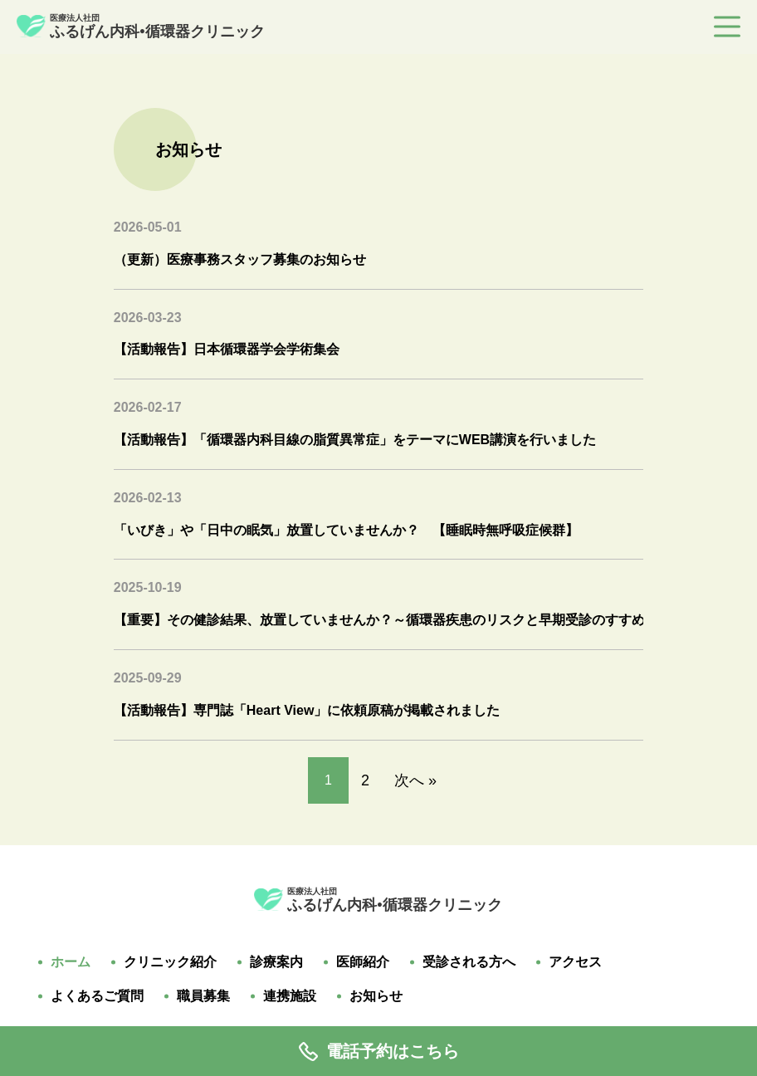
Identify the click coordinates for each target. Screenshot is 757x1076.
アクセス (575, 962)
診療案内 (276, 962)
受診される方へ (468, 962)
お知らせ (376, 996)
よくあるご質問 (97, 996)
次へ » (415, 780)
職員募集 (203, 996)
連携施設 (289, 996)
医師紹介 (362, 962)
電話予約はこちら (379, 1051)
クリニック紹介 (170, 962)
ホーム (70, 962)
